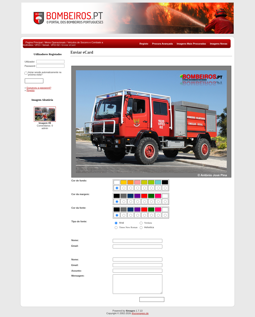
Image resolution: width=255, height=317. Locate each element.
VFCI (37, 45)
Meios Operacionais (55, 42)
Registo (30, 90)
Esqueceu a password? (39, 87)
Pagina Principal (34, 42)
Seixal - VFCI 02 (51, 45)
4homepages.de (140, 313)
